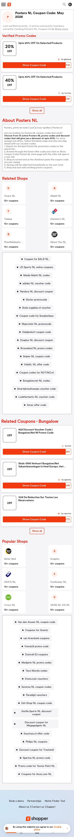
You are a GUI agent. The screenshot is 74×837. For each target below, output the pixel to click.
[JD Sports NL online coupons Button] (35, 267)
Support (50, 800)
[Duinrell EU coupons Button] (35, 654)
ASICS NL (10, 582)
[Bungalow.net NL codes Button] (35, 381)
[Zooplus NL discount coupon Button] (35, 340)
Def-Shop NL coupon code (36, 703)
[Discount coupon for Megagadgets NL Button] (35, 719)
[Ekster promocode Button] (35, 300)
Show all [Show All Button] (37, 110)
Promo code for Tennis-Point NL (36, 760)
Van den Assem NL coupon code (36, 622)
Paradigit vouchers (36, 695)
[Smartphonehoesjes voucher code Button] (35, 389)
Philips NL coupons (36, 735)
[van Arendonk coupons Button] (35, 638)
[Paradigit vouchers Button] (35, 695)
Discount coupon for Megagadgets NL (36, 719)
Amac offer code (36, 405)
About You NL (58, 242)
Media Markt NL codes (36, 275)
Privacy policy (39, 818)
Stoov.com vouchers (36, 679)
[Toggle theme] (70, 4)
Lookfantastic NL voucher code (36, 397)
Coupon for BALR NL (36, 259)
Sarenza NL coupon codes (36, 687)
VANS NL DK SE (59, 605)
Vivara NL (9, 196)
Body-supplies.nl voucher (36, 307)
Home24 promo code (36, 646)
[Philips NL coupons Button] (35, 735)
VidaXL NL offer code (36, 364)
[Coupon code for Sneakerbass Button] (35, 316)
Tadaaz (8, 219)
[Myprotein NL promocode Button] (35, 324)
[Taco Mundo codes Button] (35, 671)
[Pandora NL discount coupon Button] (35, 291)
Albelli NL (55, 196)
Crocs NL (9, 605)
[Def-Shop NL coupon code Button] (35, 703)
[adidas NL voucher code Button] (35, 283)
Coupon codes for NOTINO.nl (36, 372)
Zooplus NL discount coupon (36, 340)
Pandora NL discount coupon (36, 291)
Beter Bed (10, 559)
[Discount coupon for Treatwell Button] (35, 744)
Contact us (37, 800)
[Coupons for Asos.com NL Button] (35, 768)
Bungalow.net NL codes (36, 380)
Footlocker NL (58, 582)
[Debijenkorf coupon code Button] (35, 332)
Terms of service (54, 818)
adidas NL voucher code (36, 283)
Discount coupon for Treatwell (36, 743)
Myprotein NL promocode (36, 324)
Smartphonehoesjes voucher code (36, 389)
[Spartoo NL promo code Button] (35, 752)
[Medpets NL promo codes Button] (35, 663)
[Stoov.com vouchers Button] (35, 679)
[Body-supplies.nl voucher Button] (35, 308)
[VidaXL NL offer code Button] (35, 364)
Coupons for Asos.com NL (36, 768)
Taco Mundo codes (36, 670)
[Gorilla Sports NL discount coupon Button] (35, 711)
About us (24, 800)
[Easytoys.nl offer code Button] (35, 727)
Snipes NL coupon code (36, 356)
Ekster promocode (36, 299)
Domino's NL (57, 219)
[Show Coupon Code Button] (34, 65)
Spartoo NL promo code (36, 751)
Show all (37, 531)
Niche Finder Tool (55, 795)
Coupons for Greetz (36, 630)
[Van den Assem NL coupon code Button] (35, 622)
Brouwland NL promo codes (36, 348)
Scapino (54, 559)
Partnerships (34, 795)
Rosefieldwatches (14, 242)
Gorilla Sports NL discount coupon (36, 711)
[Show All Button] (37, 531)
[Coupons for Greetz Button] (35, 630)
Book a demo (16, 795)
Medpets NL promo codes (36, 662)
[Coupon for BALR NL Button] (35, 259)
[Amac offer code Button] (35, 405)
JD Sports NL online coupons (36, 267)
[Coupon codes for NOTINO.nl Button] (35, 373)
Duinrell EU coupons (36, 654)
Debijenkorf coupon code (36, 332)
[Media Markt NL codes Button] (35, 275)
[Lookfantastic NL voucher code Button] (35, 397)
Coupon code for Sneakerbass (36, 316)
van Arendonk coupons (36, 638)
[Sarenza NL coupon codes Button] (35, 687)
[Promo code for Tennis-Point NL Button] (35, 760)
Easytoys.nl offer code (36, 727)
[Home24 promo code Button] (35, 646)
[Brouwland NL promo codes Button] (35, 348)
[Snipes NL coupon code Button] (35, 356)
